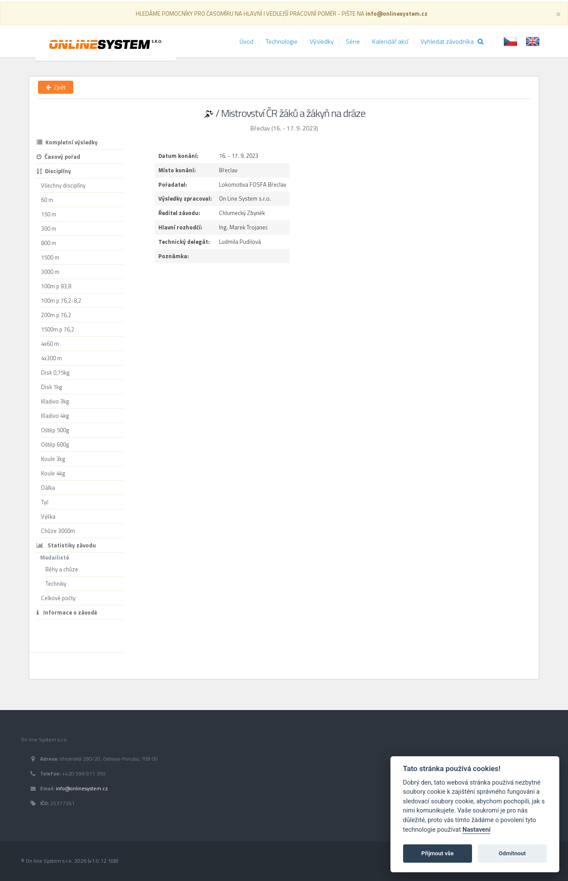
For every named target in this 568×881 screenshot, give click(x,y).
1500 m (50, 257)
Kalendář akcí (390, 41)
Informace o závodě (67, 612)
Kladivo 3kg (55, 401)
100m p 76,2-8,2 (61, 300)
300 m (48, 228)
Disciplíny (54, 171)
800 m (48, 243)
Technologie (282, 41)
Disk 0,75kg (55, 372)
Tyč (45, 502)
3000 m (50, 271)
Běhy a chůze (61, 569)
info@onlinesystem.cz (82, 788)
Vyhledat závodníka (452, 41)
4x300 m (51, 358)
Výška (48, 516)
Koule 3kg (53, 458)
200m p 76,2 (56, 315)
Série (353, 41)
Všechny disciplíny (63, 185)
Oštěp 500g (55, 430)
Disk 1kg (51, 386)
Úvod (246, 41)
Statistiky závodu (66, 545)
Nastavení (476, 829)
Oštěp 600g (55, 444)
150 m (48, 214)
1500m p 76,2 (57, 329)
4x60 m (50, 343)
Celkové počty (58, 598)
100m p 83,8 (56, 286)
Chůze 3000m (58, 530)
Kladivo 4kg (55, 415)
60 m (47, 199)
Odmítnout (512, 853)
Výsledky (322, 41)
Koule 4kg (53, 473)
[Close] (558, 13)
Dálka (48, 487)
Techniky (55, 583)
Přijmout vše (437, 853)
